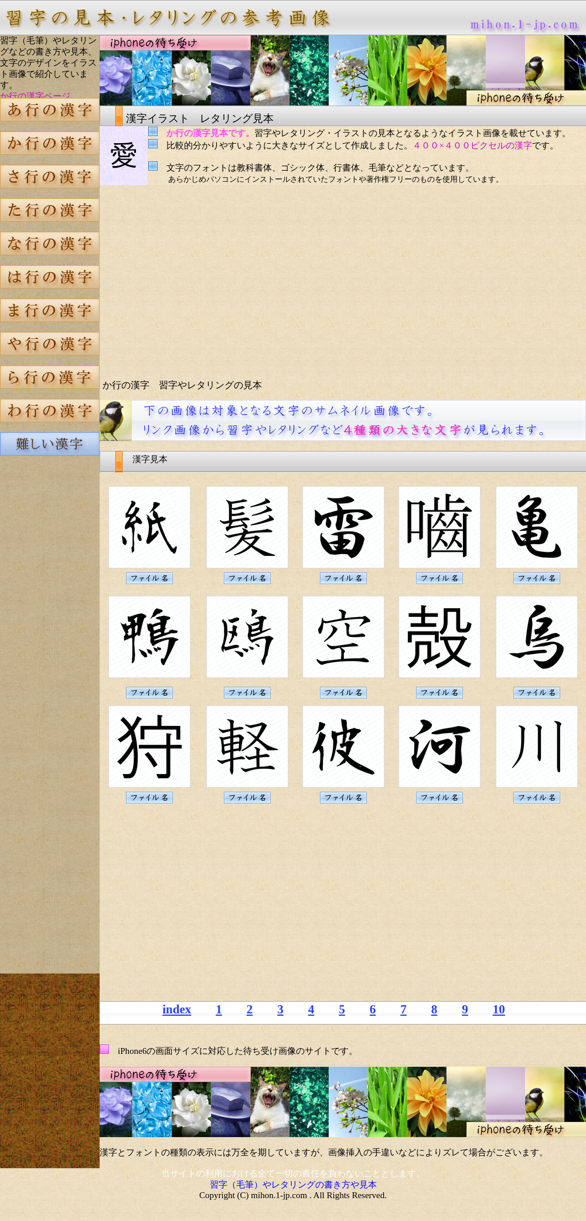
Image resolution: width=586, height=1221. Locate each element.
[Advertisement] (50, 665)
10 (499, 1009)
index (176, 1009)
